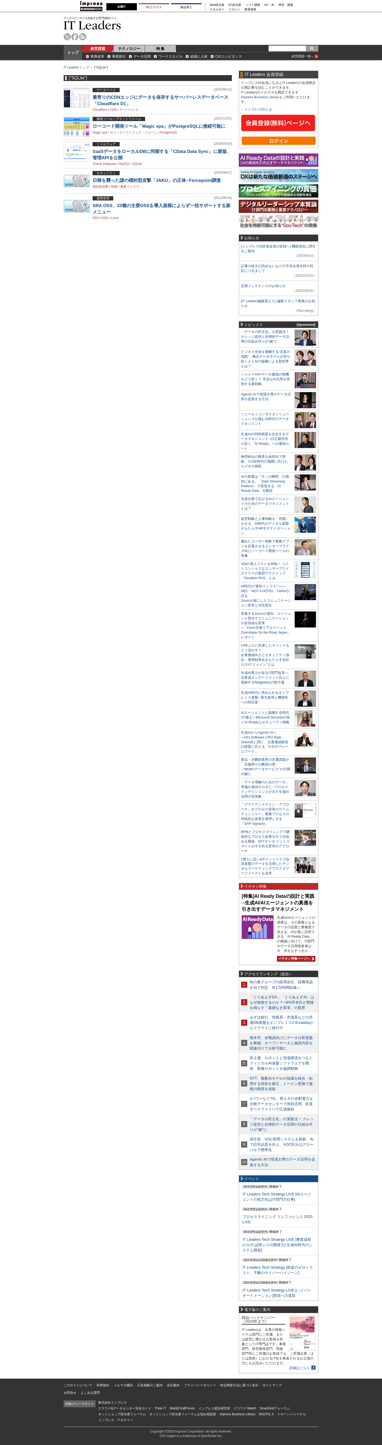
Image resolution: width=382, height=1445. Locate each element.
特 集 (160, 48)
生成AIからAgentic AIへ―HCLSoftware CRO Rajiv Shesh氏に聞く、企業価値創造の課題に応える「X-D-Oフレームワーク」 (264, 742)
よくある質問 (90, 1393)
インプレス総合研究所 (214, 1408)
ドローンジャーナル (291, 1414)
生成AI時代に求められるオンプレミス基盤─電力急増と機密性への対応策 (265, 697)
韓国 (114, 187)
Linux (115, 218)
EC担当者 (235, 4)
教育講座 (250, 9)
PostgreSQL (168, 132)
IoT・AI (269, 4)
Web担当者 (217, 4)
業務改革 (97, 56)
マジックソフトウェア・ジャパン (134, 132)
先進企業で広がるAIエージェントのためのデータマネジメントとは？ (265, 503)
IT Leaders (92, 25)
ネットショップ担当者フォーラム (122, 1414)
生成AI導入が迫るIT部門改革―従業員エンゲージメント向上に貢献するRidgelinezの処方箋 (265, 677)
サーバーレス (128, 110)
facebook (75, 36)
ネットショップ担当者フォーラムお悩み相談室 (182, 1414)
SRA (96, 218)
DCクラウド (154, 7)
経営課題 (97, 48)
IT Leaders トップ (76, 67)
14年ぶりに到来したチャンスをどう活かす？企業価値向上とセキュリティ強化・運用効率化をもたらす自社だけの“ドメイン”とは (265, 654)
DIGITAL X (266, 1414)
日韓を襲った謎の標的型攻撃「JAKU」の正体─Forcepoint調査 (157, 180)
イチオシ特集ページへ (295, 958)
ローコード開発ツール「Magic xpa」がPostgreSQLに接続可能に (159, 126)
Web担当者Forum (182, 1408)
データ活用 (142, 56)
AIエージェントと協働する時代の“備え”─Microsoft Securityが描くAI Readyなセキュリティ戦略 (265, 717)
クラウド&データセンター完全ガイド (124, 1408)
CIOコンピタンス (228, 56)
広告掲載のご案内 (150, 1385)
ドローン (234, 9)
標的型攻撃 (100, 187)
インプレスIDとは (258, 109)
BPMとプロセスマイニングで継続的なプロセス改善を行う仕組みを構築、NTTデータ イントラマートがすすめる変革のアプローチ (265, 841)
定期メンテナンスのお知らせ (263, 286)
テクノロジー (129, 48)
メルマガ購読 (123, 1385)
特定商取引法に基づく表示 (239, 1385)
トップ (73, 52)
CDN (113, 110)
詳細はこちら (299, 1368)
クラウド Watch (245, 1408)
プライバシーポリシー (200, 1385)
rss (82, 36)
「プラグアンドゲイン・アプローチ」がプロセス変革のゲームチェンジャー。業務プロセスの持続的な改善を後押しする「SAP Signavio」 (265, 814)
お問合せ (70, 1393)
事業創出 (119, 56)
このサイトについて (78, 1385)
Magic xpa (100, 132)
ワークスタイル (170, 56)
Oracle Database (104, 164)
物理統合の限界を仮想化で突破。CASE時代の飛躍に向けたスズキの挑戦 (264, 461)
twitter (67, 36)
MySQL (124, 164)
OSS (105, 218)
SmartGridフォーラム (274, 1408)
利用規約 (103, 1385)
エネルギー (217, 9)
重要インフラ (129, 187)
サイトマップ (272, 1385)
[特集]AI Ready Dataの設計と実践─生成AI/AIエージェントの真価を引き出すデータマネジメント (278, 902)
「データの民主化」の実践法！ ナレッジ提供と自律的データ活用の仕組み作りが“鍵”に (265, 336)
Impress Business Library (260, 97)
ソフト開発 (253, 4)
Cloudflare (100, 110)
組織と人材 (198, 56)
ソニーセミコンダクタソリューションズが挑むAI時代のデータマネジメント (265, 419)
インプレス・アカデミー (115, 1420)
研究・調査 (286, 4)
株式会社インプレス (112, 1402)
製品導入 (186, 7)
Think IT (160, 1408)
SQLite (137, 164)
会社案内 (173, 1385)
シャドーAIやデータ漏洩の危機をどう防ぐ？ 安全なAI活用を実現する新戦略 (265, 379)
